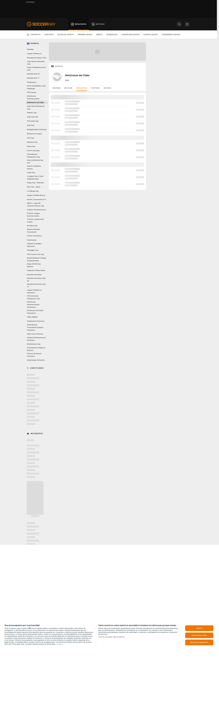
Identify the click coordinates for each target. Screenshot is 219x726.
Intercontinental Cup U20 (35, 161)
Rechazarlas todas (199, 635)
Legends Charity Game (36, 270)
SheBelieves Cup (34, 344)
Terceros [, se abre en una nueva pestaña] (59, 644)
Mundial (59, 66)
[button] (179, 24)
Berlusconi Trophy (34, 134)
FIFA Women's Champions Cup (33, 297)
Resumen (56, 88)
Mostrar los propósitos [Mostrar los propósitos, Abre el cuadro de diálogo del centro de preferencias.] (199, 642)
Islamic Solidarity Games (34, 167)
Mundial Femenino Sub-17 (36, 285)
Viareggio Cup (32, 250)
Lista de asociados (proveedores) (111, 637)
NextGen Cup (32, 142)
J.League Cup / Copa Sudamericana (35, 177)
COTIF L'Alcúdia (33, 150)
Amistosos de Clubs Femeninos (35, 311)
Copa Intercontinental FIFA (35, 62)
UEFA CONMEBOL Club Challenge (36, 87)
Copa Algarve (32, 317)
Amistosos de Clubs (35, 102)
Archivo (107, 88)
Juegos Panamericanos (36, 209)
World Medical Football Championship (36, 259)
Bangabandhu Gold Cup (37, 129)
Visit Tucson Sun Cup (35, 254)
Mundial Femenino (34, 274)
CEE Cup (30, 138)
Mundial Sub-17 (33, 78)
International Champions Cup (33, 155)
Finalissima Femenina (35, 321)
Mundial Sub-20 (33, 74)
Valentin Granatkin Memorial (34, 245)
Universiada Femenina (36, 360)
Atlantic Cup (32, 112)
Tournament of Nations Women (36, 349)
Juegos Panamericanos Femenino (36, 338)
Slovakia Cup (32, 226)
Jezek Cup (31, 172)
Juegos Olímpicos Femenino (34, 291)
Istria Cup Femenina (35, 334)
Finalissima (31, 82)
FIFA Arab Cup (32, 121)
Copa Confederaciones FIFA (36, 68)
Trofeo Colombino (34, 236)
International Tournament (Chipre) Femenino (35, 327)
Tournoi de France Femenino (34, 354)
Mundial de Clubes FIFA (36, 58)
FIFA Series (31, 92)
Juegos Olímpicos (34, 53)
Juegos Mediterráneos (36, 195)
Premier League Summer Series (33, 214)
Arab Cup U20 (32, 117)
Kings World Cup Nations (34, 265)
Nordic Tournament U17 (36, 199)
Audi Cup (30, 125)
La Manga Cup (33, 191)
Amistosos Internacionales (33, 97)
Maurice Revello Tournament (33, 230)
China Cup (31, 146)
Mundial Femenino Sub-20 (36, 279)
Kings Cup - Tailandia (35, 182)
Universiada (31, 240)
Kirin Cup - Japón (33, 187)
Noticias (68, 88)
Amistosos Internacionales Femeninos (33, 304)
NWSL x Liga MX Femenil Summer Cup (35, 204)
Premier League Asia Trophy (35, 220)
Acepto (199, 628)
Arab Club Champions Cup (36, 107)
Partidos (95, 88)
